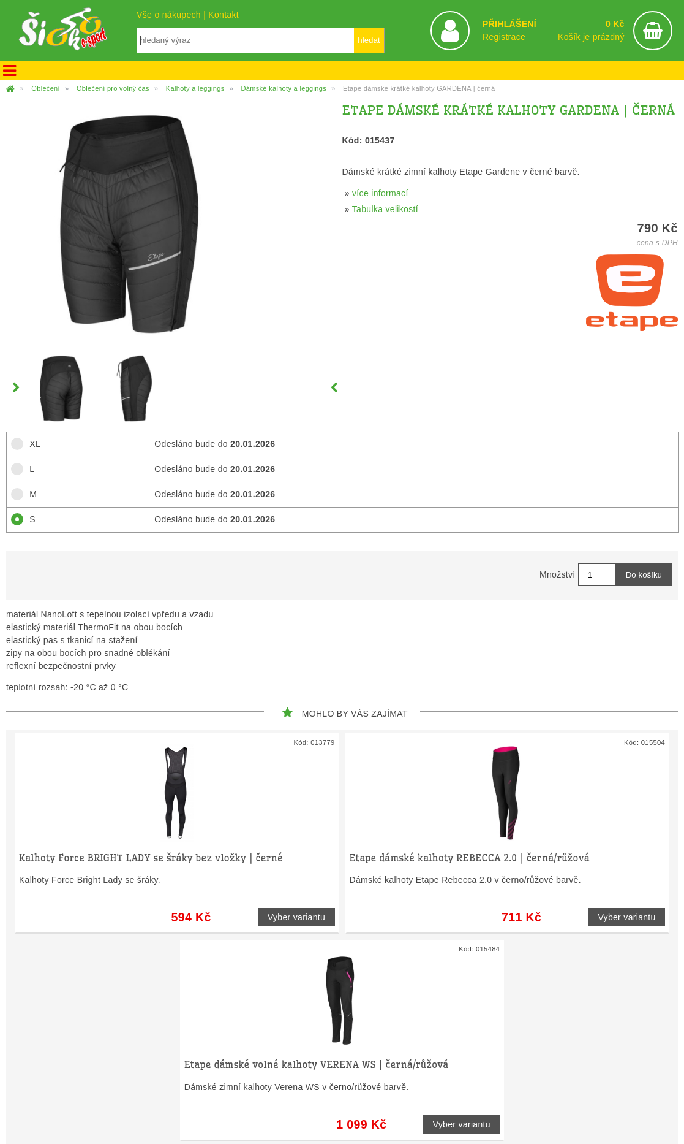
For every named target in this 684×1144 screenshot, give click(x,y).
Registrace (504, 37)
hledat (369, 40)
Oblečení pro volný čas (113, 88)
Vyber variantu (296, 917)
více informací (380, 193)
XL (31, 444)
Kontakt (223, 15)
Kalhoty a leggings (195, 88)
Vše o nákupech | (172, 15)
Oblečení (45, 88)
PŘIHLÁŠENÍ (509, 24)
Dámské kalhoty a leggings (283, 88)
